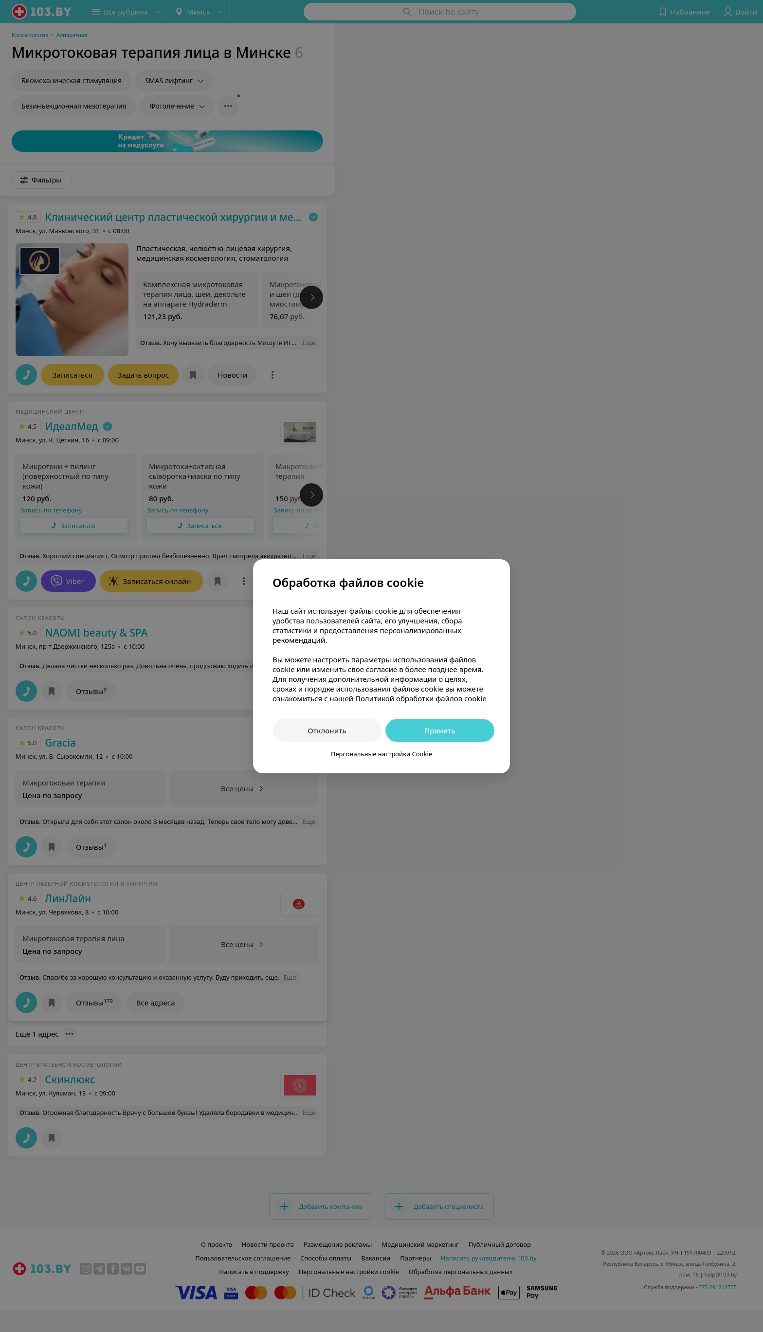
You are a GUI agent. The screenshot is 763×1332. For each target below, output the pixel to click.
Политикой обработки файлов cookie (421, 698)
